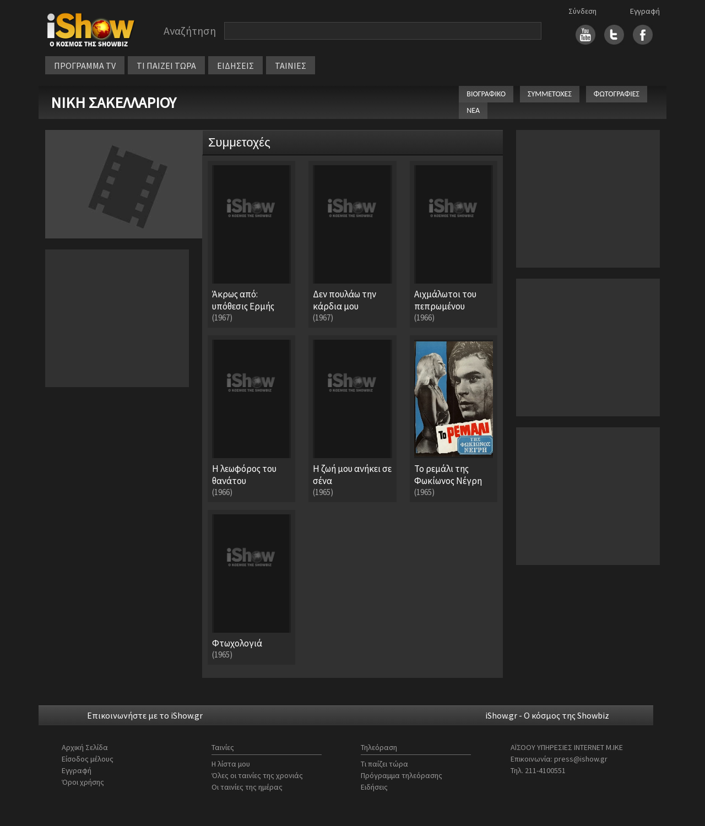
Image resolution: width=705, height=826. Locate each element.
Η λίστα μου (231, 764)
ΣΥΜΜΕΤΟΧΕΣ (550, 94)
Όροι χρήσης (83, 782)
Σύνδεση (582, 11)
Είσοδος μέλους (87, 759)
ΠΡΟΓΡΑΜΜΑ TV (85, 65)
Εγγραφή (645, 11)
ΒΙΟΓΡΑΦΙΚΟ (486, 94)
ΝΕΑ (473, 110)
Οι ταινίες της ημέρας (247, 787)
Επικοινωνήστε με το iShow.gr (145, 715)
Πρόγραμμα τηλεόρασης (401, 775)
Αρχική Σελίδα (85, 747)
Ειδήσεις (374, 787)
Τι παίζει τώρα (384, 764)
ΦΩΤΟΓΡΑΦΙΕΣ (616, 94)
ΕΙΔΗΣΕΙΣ (235, 65)
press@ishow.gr (581, 759)
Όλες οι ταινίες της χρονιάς (257, 775)
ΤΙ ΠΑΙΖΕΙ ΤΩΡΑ (166, 65)
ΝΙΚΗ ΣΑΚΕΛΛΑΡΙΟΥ (113, 102)
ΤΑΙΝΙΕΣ (290, 65)
